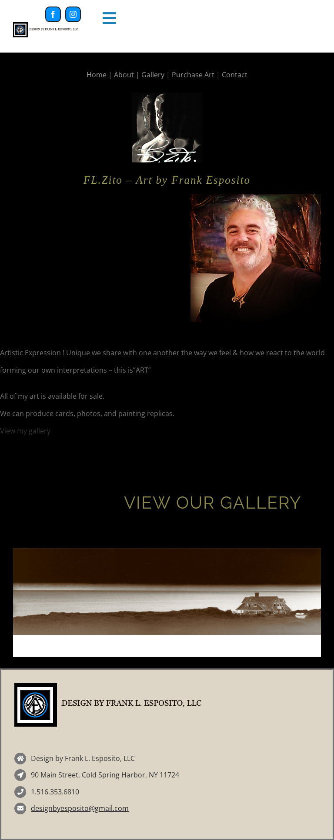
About (124, 74)
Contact (234, 74)
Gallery (152, 74)
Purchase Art (193, 74)
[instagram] (73, 14)
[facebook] (53, 14)
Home (97, 74)
